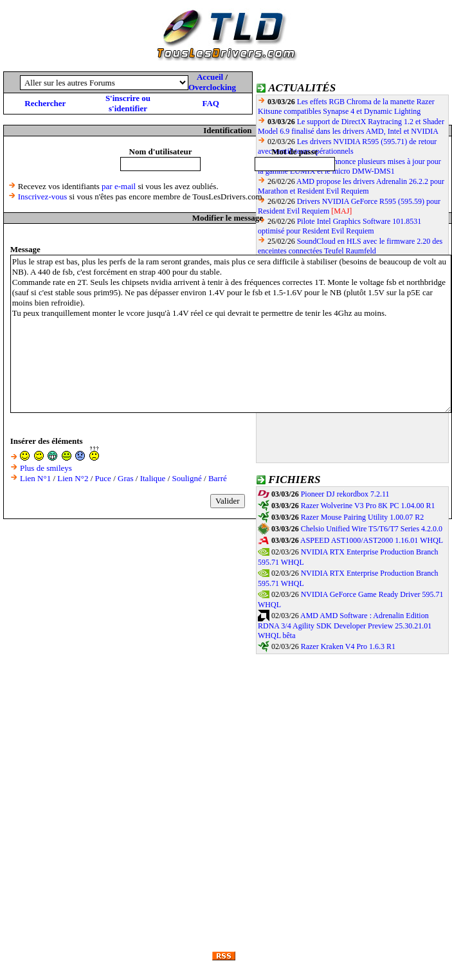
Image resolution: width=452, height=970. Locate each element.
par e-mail (119, 186)
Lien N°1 (35, 478)
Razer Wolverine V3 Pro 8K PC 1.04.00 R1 (368, 505)
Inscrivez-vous (43, 196)
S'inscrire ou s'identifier (127, 103)
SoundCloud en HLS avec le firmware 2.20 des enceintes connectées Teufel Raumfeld (350, 246)
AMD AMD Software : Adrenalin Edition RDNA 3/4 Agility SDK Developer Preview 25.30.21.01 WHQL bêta (344, 626)
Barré (217, 478)
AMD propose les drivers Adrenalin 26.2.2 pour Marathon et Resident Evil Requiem (351, 186)
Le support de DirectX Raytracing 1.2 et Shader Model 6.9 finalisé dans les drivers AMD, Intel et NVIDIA (351, 126)
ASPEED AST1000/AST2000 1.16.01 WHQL (371, 540)
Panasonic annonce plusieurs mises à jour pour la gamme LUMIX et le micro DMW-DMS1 (349, 166)
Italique (153, 478)
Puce (103, 478)
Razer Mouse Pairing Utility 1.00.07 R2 (362, 517)
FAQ (210, 103)
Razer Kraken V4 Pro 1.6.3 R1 (348, 646)
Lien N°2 (72, 478)
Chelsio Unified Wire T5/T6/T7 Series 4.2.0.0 (371, 528)
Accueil (210, 77)
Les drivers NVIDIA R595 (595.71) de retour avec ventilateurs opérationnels (347, 146)
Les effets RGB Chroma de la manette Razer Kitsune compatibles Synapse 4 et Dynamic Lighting (346, 106)
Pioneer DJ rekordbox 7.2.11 (345, 494)
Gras (126, 478)
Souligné (187, 478)
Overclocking (212, 87)
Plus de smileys (46, 468)
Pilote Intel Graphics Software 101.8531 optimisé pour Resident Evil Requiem (339, 226)
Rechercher (45, 103)
